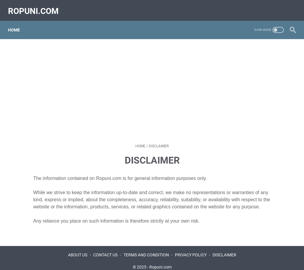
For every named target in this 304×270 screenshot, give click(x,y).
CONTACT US (105, 248)
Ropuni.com (160, 260)
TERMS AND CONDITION (146, 248)
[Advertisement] (152, 84)
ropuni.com (36, 7)
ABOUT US (77, 248)
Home (17, 23)
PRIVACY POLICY (191, 248)
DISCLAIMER (224, 248)
